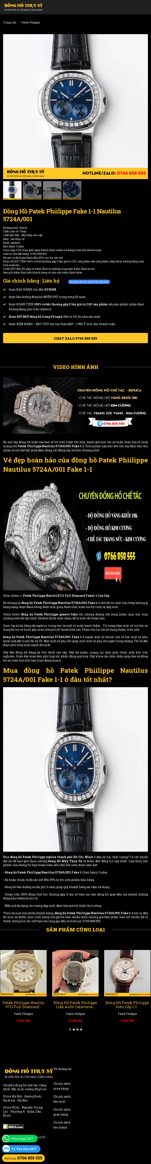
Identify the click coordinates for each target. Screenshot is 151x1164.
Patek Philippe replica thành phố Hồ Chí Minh (58, 857)
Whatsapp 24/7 (22, 1138)
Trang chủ (9, 22)
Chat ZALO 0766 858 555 (75, 338)
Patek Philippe (30, 22)
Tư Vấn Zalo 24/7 (24, 1149)
